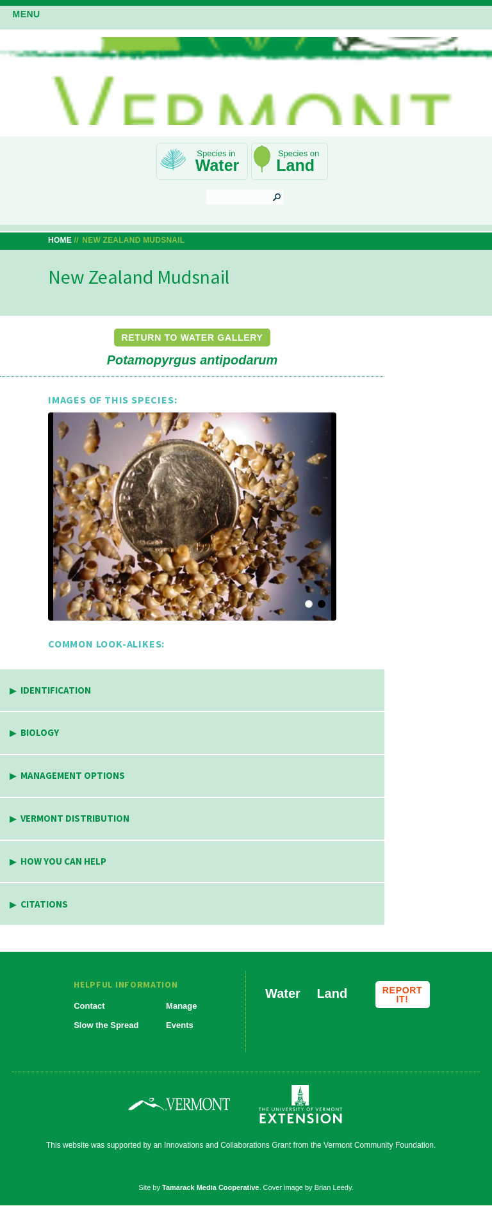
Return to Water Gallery (192, 337)
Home (60, 240)
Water (217, 165)
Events (179, 1025)
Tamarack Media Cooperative (210, 1187)
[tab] (192, 690)
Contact (89, 1006)
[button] (192, 516)
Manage (181, 1006)
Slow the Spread (106, 1025)
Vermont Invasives (246, 81)
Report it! (402, 994)
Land (295, 165)
